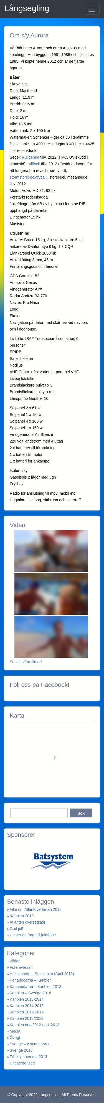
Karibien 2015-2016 (27, 1012)
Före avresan (21, 967)
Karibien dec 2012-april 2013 (34, 1025)
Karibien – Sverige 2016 (30, 993)
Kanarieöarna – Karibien (31, 980)
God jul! (16, 928)
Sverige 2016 (21, 1050)
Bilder (15, 961)
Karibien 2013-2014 (27, 999)
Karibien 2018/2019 (26, 1018)
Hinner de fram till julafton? (33, 935)
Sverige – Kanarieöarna (30, 1044)
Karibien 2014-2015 (27, 1005)
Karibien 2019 (22, 916)
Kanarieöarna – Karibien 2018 (35, 986)
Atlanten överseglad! (27, 922)
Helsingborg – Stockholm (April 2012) (42, 974)
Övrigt (15, 1037)
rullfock (34, 164)
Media (15, 1031)
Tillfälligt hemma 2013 (28, 1056)
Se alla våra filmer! (26, 662)
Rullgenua (31, 157)
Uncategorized (22, 1063)
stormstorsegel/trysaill (28, 177)
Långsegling (26, 8)
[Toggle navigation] (92, 9)
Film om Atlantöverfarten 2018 (36, 909)
